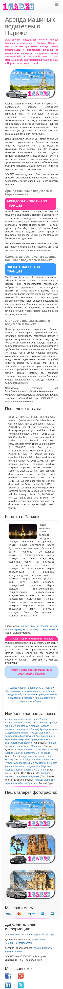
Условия (36, 948)
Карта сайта (40, 934)
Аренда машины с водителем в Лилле (36, 749)
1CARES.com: (12, 934)
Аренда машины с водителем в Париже (30, 687)
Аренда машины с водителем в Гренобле (27, 753)
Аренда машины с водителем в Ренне (25, 769)
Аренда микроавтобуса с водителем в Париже (31, 691)
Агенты (9, 943)
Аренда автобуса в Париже (21, 694)
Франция (27, 934)
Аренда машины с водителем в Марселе (28, 766)
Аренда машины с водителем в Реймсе (35, 763)
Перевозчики (38, 939)
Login (51, 934)
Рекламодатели (23, 943)
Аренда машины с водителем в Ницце (26, 722)
